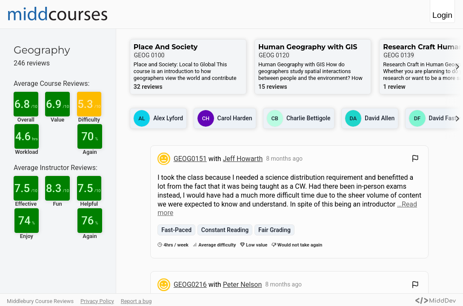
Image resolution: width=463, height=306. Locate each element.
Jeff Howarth (243, 159)
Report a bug (136, 301)
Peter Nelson (242, 284)
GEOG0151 (190, 159)
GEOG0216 (190, 284)
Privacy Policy (97, 301)
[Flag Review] (415, 159)
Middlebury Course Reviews (40, 301)
